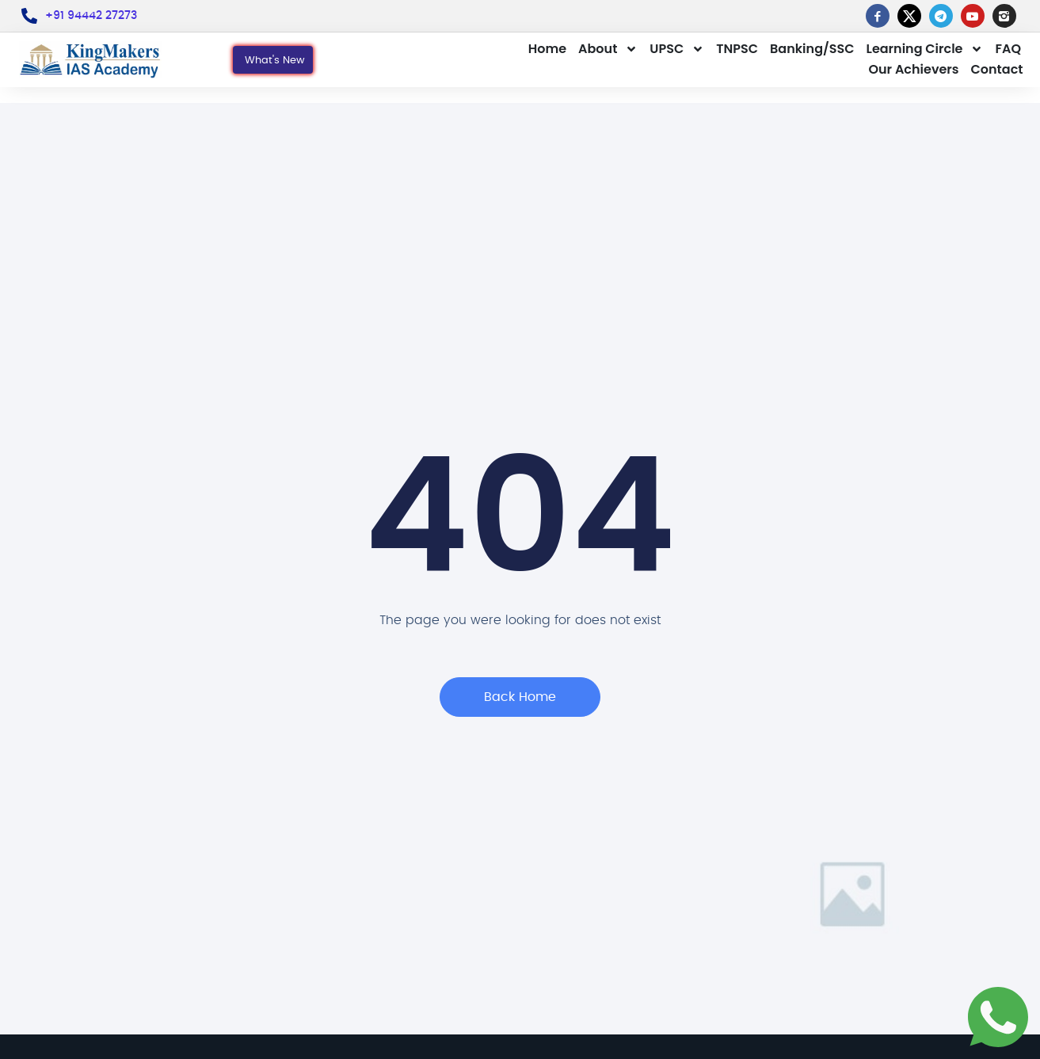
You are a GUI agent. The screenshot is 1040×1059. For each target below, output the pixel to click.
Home (547, 49)
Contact (997, 69)
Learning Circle (925, 49)
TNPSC (737, 49)
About (608, 49)
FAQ (1008, 49)
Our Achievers (913, 69)
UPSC (677, 49)
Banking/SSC (812, 49)
